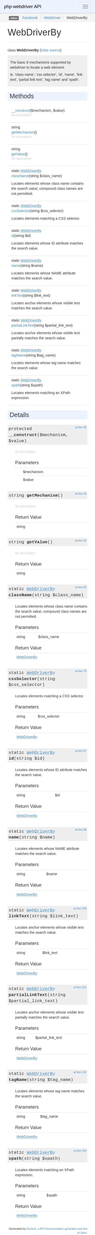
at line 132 (79, 1072)
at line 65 (80, 587)
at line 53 (80, 540)
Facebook (30, 18)
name (15, 266)
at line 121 (79, 987)
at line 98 (80, 829)
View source (50, 50)
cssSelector (20, 211)
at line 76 (80, 670)
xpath (15, 385)
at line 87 (80, 750)
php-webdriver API (22, 6)
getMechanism (22, 132)
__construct (20, 110)
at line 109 (79, 908)
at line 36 (80, 427)
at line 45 (80, 493)
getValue (18, 154)
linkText (17, 295)
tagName (18, 355)
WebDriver (52, 18)
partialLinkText (22, 325)
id (12, 236)
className (20, 176)
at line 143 (79, 1150)
